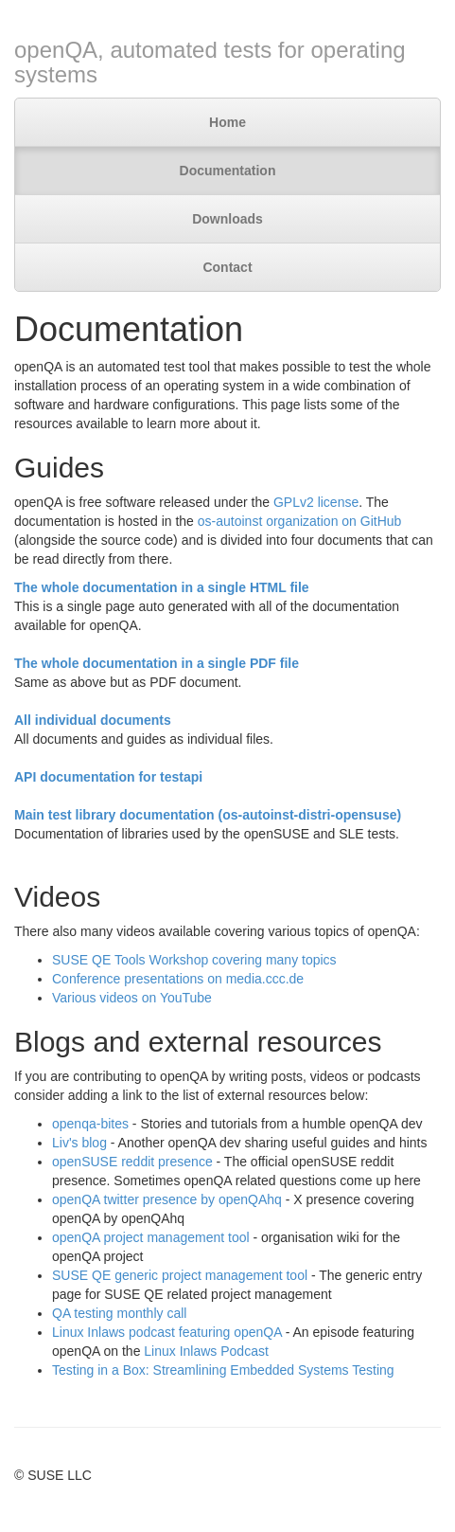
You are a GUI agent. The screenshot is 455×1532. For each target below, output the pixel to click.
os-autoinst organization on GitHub (300, 521)
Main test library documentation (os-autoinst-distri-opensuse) (207, 814)
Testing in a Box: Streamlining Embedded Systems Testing (223, 1370)
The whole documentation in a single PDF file (156, 663)
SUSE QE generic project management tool (179, 1275)
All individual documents (92, 720)
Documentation (228, 170)
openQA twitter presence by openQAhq (167, 1199)
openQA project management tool (151, 1237)
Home (227, 122)
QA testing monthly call (119, 1313)
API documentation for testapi (108, 776)
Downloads (227, 218)
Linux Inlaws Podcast (206, 1351)
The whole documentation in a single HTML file (161, 587)
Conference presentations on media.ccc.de (178, 978)
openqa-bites (90, 1123)
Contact (227, 267)
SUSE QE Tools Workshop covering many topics (194, 959)
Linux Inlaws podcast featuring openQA (167, 1332)
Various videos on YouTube (132, 997)
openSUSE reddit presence (132, 1161)
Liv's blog (79, 1142)
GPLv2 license (316, 502)
